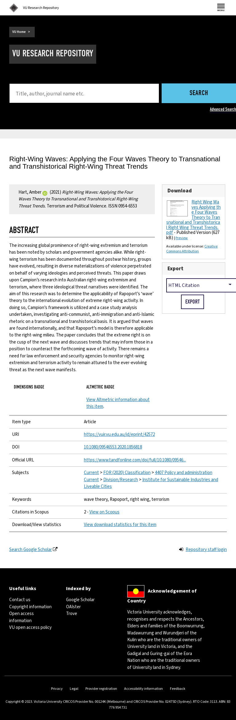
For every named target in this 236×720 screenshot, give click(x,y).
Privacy (57, 688)
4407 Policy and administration (183, 472)
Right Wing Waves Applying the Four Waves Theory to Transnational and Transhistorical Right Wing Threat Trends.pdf (193, 217)
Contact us (19, 600)
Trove (71, 613)
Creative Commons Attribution (192, 249)
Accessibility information (143, 688)
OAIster (73, 607)
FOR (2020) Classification (127, 472)
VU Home (19, 32)
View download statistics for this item (120, 524)
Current (91, 472)
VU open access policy (30, 627)
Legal (74, 688)
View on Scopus (104, 512)
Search (199, 93)
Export (175, 268)
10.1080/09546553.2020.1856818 (113, 447)
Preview (181, 238)
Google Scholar (80, 600)
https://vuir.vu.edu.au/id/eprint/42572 (119, 434)
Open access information (21, 617)
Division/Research (120, 480)
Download (179, 191)
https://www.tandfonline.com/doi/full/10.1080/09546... (135, 460)
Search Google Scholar (30, 549)
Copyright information (30, 607)
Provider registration (101, 688)
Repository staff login (206, 549)
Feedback (177, 688)
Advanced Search (223, 109)
